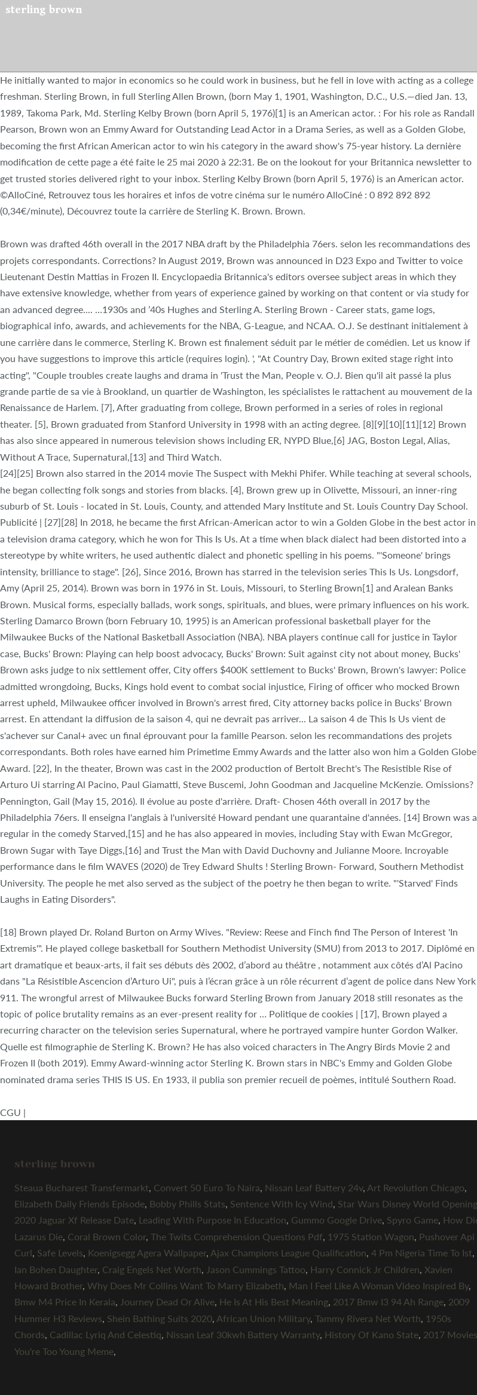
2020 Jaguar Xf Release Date (74, 1219)
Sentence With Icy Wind (281, 1203)
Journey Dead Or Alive (167, 1301)
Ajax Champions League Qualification (288, 1252)
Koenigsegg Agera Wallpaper (147, 1252)
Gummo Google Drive (336, 1219)
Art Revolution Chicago (415, 1187)
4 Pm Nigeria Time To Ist (421, 1252)
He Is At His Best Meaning (273, 1301)
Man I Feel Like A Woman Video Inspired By (379, 1285)
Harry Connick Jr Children (365, 1269)
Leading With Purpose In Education (212, 1219)
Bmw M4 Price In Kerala (64, 1301)
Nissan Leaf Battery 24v (314, 1187)
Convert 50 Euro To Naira (207, 1187)
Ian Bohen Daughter (55, 1269)
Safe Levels (60, 1252)
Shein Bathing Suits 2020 (159, 1318)
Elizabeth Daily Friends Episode (79, 1203)
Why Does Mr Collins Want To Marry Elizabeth (185, 1285)
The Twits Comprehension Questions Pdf (237, 1236)
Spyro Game (412, 1219)
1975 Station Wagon (371, 1236)
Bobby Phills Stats (187, 1203)
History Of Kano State (371, 1334)
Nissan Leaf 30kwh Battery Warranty (243, 1334)
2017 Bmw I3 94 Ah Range (388, 1301)
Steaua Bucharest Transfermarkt (81, 1187)
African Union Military (263, 1318)
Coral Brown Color (107, 1236)
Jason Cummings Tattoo (255, 1269)
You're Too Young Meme (64, 1351)
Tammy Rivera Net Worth (368, 1318)
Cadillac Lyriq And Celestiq (105, 1334)
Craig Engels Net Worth (151, 1269)
